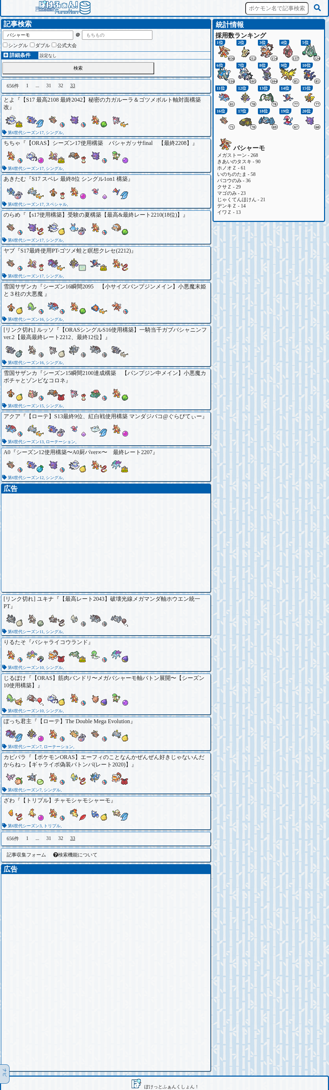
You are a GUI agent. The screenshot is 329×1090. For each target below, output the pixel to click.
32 (60, 85)
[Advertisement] (105, 542)
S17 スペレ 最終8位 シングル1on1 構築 (80, 179)
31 (48, 85)
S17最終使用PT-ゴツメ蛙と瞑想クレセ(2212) (75, 251)
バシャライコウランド (60, 642)
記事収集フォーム (26, 855)
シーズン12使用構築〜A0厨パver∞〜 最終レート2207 (84, 452)
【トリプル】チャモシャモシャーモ (65, 800)
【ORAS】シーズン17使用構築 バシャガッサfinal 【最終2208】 (109, 143)
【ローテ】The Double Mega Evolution (83, 721)
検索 (78, 68)
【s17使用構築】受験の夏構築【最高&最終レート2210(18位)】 (104, 215)
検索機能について (75, 855)
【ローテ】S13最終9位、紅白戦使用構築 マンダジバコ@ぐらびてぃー (114, 416)
